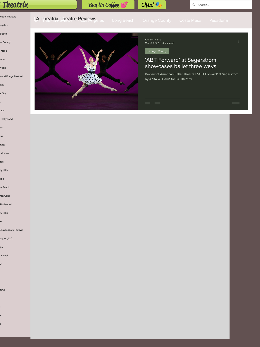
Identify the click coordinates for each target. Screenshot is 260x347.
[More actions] (239, 41)
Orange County (157, 20)
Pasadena (218, 20)
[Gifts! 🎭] (152, 4)
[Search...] (220, 4)
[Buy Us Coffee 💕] (108, 4)
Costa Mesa (190, 20)
